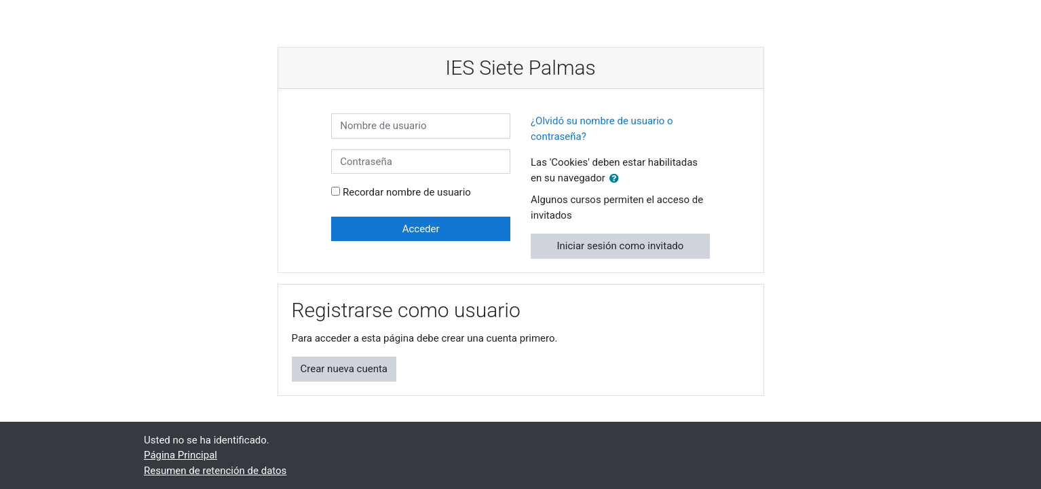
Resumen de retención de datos (215, 471)
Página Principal (180, 455)
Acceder (421, 229)
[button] (617, 178)
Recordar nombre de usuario (407, 192)
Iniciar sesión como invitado (619, 246)
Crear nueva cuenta (344, 369)
